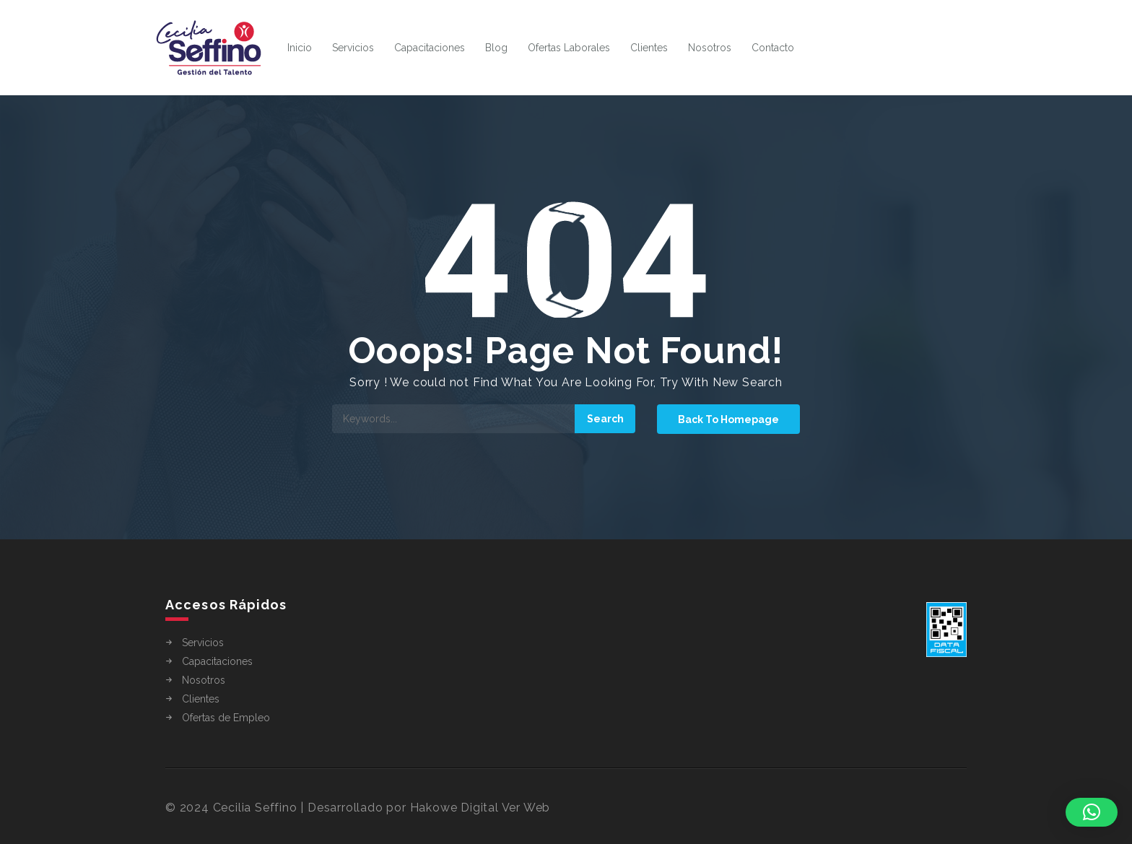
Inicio (299, 47)
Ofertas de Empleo (226, 717)
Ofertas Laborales (569, 47)
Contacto (773, 47)
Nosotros (709, 47)
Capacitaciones (429, 47)
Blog (496, 47)
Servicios (353, 47)
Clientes (649, 47)
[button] (1092, 812)
